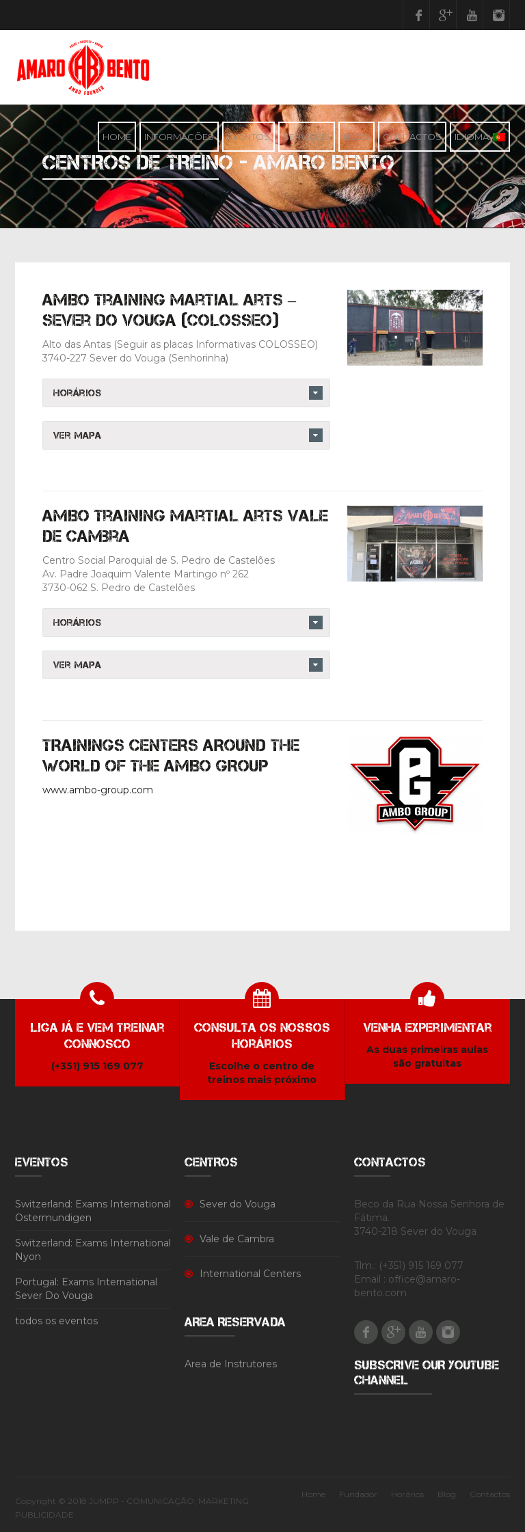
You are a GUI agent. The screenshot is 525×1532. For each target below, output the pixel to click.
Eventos (248, 136)
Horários (407, 1494)
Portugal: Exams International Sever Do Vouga (86, 1289)
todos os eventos (56, 1321)
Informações (179, 136)
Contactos (412, 136)
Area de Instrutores (231, 1364)
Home (117, 136)
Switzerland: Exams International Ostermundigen (93, 1211)
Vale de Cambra (237, 1239)
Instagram (498, 15)
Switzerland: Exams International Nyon (93, 1250)
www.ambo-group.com (97, 790)
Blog (356, 136)
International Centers (250, 1274)
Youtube (472, 15)
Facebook (418, 15)
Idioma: (480, 136)
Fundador (358, 1494)
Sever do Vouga (237, 1204)
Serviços (306, 136)
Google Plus (445, 15)
